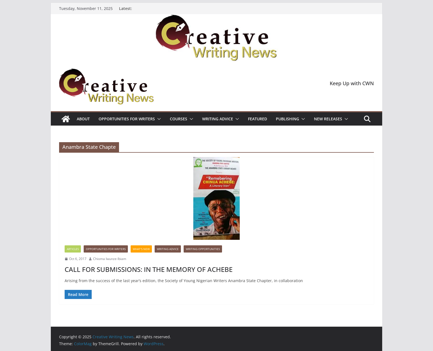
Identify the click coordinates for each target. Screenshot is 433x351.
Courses (178, 118)
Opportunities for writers (127, 118)
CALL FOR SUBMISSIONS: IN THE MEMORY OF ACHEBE (149, 269)
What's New (141, 249)
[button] (158, 119)
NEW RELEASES (328, 118)
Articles (73, 249)
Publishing (287, 118)
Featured (257, 118)
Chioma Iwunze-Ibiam (109, 258)
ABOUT (83, 118)
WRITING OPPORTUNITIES (203, 249)
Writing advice (217, 118)
